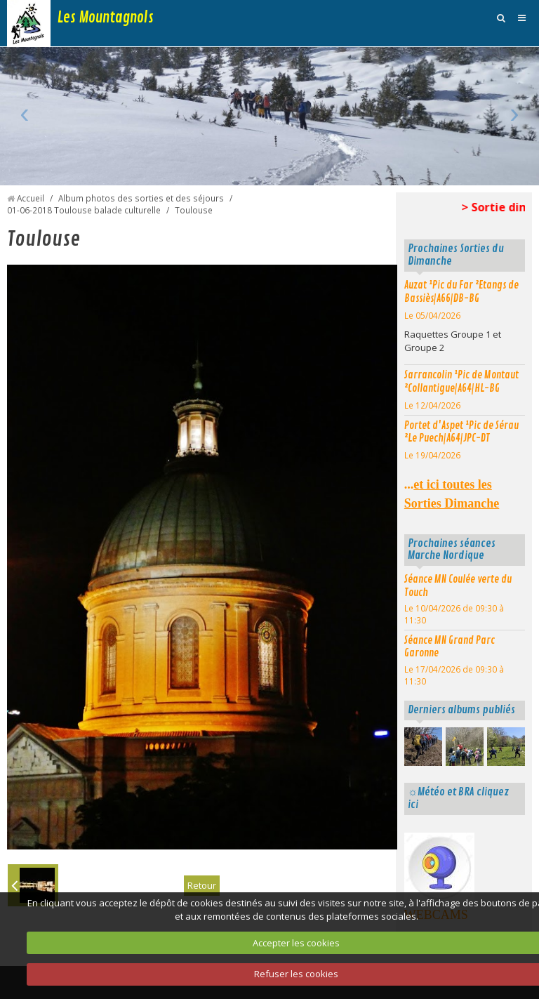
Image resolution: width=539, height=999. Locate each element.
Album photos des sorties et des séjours (141, 198)
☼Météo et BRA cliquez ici (458, 798)
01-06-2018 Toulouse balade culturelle (84, 210)
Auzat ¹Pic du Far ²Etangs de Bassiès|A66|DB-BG (461, 292)
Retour (201, 885)
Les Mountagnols (106, 17)
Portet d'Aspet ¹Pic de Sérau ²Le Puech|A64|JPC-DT (461, 432)
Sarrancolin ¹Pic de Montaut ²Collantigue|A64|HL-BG (461, 382)
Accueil (30, 198)
